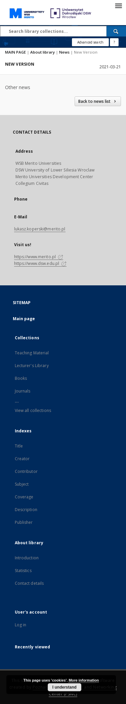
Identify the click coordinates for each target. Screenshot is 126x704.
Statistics (23, 570)
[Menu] (118, 5)
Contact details (29, 583)
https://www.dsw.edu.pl (40, 263)
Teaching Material (32, 353)
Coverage (24, 497)
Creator (22, 459)
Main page (24, 319)
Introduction (27, 558)
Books (21, 378)
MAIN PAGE (15, 52)
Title (19, 446)
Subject (22, 484)
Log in (21, 625)
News (64, 52)
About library (42, 52)
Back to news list (97, 101)
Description (26, 509)
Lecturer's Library (32, 365)
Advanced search (90, 42)
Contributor (26, 471)
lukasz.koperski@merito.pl (40, 229)
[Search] (116, 31)
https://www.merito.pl (39, 257)
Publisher (24, 522)
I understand (64, 687)
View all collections (33, 410)
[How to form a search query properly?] (114, 42)
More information (84, 680)
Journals (23, 391)
